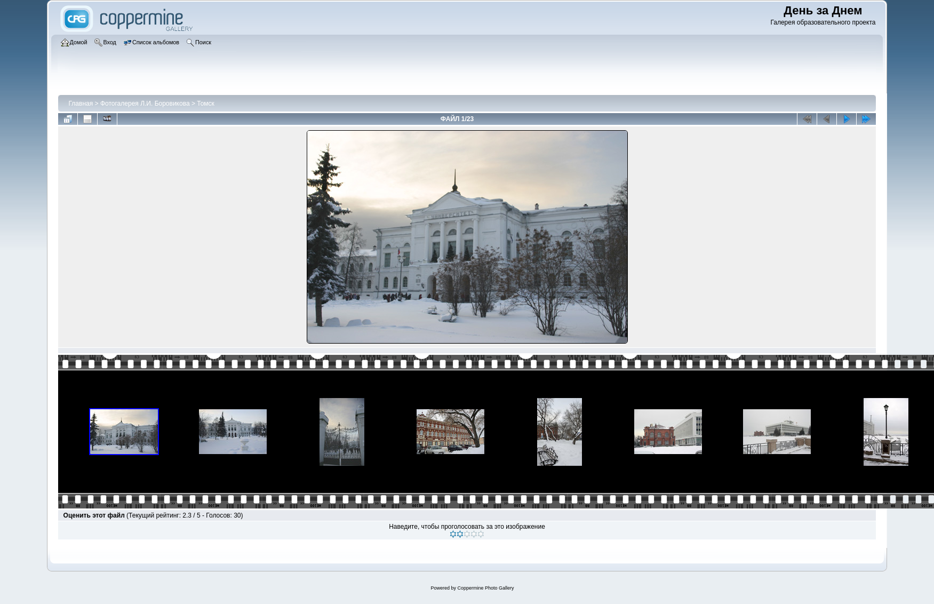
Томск (205, 103)
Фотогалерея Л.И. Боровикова (145, 103)
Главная (81, 103)
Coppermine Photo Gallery (485, 588)
